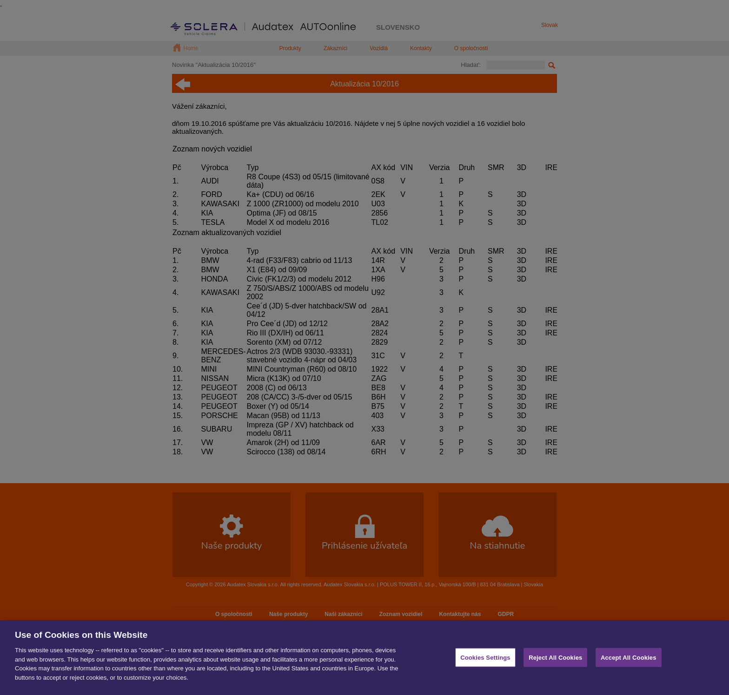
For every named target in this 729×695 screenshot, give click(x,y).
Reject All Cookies (555, 670)
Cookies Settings (485, 670)
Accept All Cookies (628, 670)
